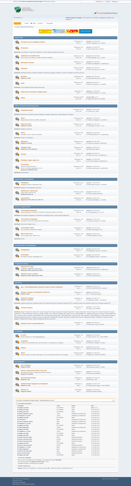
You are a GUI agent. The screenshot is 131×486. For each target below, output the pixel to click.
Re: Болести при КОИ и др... (93, 269)
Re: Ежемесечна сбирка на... (93, 93)
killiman (29, 391)
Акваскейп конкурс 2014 (51, 303)
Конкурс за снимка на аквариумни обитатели (35, 292)
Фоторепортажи (24, 172)
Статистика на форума (23, 457)
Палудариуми (25, 249)
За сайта (23, 335)
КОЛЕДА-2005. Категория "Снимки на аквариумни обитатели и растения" (38, 319)
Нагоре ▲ (116, 478)
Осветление (24, 224)
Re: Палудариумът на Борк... (93, 250)
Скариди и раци (26, 147)
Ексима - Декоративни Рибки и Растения (34, 370)
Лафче (23, 97)
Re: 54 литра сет (21, 419)
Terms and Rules (109, 478)
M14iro (103, 69)
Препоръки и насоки (27, 62)
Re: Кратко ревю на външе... (93, 184)
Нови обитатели (90, 149)
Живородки (41, 114)
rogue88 (104, 84)
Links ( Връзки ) (24, 52)
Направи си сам (25, 187)
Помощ (103, 478)
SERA (29, 270)
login (48, 1)
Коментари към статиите (58, 52)
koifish (41, 270)
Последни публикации (23, 403)
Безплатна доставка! (91, 391)
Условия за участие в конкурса (25, 315)
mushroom (104, 120)
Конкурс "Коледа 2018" (26, 312)
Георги (103, 43)
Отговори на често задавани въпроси (33, 42)
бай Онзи (104, 256)
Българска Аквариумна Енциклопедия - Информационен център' (35, 400)
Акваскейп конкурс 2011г (92, 303)
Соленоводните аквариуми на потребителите (32, 215)
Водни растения (26, 124)
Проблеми (24, 68)
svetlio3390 (30, 374)
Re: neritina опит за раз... (92, 155)
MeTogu (104, 221)
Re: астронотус (90, 111)
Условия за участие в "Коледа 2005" (41, 317)
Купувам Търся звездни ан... (93, 84)
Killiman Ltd (24, 389)
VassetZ (58, 427)
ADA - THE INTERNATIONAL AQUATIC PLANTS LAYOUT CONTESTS (42, 287)
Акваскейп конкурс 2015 (39, 303)
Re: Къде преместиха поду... (93, 78)
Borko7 (102, 324)
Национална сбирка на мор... (93, 348)
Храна (23, 118)
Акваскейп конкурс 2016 (27, 303)
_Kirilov (103, 57)
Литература (24, 48)
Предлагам (27, 87)
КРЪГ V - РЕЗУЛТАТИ (91, 294)
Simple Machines (25, 478)
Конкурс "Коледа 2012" (92, 312)
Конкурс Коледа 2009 (27, 313)
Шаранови (64, 114)
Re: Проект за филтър (91, 275)
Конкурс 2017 (36, 312)
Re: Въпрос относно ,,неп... (93, 336)
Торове (22, 137)
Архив (23, 353)
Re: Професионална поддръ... (93, 385)
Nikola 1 (98, 149)
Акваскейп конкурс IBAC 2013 (65, 303)
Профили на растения (26, 129)
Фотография (25, 164)
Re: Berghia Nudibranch (91, 235)
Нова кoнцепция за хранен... (93, 367)
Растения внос (89, 373)
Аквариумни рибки (27, 110)
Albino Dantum (89, 379)
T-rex (103, 125)
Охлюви (23, 154)
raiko (28, 379)
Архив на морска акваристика (61, 215)
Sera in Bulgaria (26, 365)
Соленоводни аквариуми (29, 210)
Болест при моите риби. (23, 453)
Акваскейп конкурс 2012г (79, 303)
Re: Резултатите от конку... (92, 324)
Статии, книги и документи (35, 52)
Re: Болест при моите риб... (93, 69)
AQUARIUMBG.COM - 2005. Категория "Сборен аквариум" (75, 315)
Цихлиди (36, 114)
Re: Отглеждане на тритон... (93, 256)
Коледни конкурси (26, 307)
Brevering (100, 193)
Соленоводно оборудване (29, 219)
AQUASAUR (31, 169)
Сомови (59, 114)
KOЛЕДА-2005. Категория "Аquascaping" (60, 317)
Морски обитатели (27, 233)
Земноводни (25, 254)
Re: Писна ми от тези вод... (92, 143)
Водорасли (24, 141)
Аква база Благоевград (28, 377)
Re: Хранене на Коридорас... (93, 120)
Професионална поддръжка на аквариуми (34, 383)
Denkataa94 (58, 460)
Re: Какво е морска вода (92, 229)
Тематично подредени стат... (93, 43)
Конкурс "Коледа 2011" (104, 312)
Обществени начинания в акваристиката (34, 92)
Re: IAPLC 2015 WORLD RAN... (93, 288)
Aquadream (34, 149)
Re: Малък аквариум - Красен (25, 413)
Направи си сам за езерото (29, 273)
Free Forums (19, 480)
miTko (29, 199)
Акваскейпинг (25, 198)
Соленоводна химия (27, 227)
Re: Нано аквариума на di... (93, 212)
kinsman (59, 439)
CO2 (26, 137)
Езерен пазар (41, 87)
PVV (100, 275)
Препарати (30, 137)
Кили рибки (30, 114)
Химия (23, 132)
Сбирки (23, 347)
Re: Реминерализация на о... (93, 134)
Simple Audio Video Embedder (18, 482)
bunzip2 (104, 199)
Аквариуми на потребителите (30, 55)
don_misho (38, 199)
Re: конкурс (89, 308)
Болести (82, 72)
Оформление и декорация (29, 190)
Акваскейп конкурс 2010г (104, 303)
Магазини (24, 76)
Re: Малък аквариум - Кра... (93, 57)
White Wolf (103, 143)
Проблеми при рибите (26, 72)
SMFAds (14, 480)
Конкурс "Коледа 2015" (57, 312)
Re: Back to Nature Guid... (92, 49)
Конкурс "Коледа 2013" (80, 312)
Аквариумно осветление (35, 187)
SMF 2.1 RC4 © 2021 (17, 478)
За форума (24, 341)
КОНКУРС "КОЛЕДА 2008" (59, 313)
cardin (28, 385)
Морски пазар (33, 87)
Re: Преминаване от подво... (93, 125)
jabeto (58, 419)
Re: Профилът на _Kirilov (24, 415)
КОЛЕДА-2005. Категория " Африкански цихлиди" (83, 317)
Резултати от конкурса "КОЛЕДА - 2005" (42, 313)
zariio (29, 149)
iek (32, 194)
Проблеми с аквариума (49, 72)
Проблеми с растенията (73, 72)
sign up (53, 1)
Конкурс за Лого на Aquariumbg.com (32, 323)
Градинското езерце (27, 266)
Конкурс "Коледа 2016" (45, 312)
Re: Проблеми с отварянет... (93, 342)
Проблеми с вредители (37, 72)
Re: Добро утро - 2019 (91, 354)
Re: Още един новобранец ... (93, 199)
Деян (28, 294)
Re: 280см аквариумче (23, 427)
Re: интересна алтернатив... (93, 221)
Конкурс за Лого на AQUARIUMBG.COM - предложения (79, 313)
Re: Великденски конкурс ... (93, 300)
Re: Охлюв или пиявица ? (92, 161)
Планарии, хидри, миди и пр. (30, 160)
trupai (100, 235)
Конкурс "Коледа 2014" (68, 312)
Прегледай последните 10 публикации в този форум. (31, 463)
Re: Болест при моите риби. (24, 437)
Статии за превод (47, 52)
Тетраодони (70, 114)
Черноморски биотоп (49, 215)
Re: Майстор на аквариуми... (93, 63)
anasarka (29, 125)
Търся (22, 87)
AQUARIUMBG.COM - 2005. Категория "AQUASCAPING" (47, 315)
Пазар (23, 83)
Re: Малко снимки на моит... (93, 168)
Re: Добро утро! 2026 (91, 98)
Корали (22, 238)
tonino (103, 348)
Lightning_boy (105, 63)
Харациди (47, 114)
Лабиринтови (53, 114)
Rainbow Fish (24, 114)
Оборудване (25, 182)
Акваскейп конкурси (27, 298)
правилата (102, 17)
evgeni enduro (35, 270)
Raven (29, 194)
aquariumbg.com (40, 336)
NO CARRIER (101, 98)
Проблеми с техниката (61, 72)
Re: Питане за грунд (91, 193)
